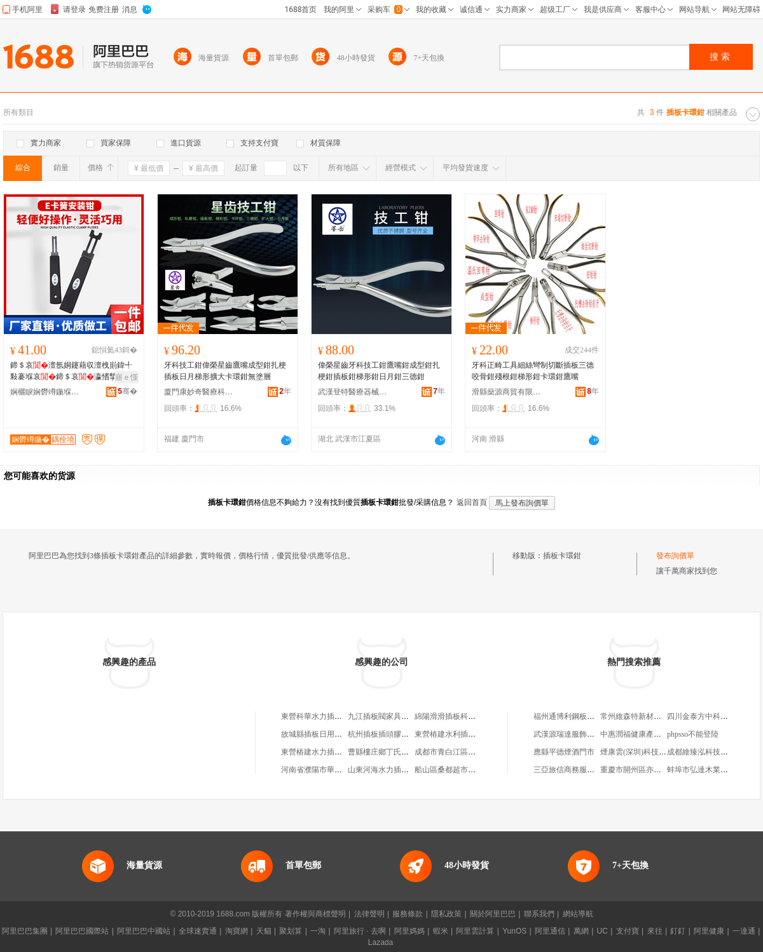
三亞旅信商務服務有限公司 (579, 769)
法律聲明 (369, 913)
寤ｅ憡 (126, 377)
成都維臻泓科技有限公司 (709, 752)
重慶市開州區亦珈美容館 (642, 769)
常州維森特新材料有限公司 (646, 716)
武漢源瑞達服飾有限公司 (575, 734)
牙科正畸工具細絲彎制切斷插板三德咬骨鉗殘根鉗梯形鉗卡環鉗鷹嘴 (533, 371)
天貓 (264, 931)
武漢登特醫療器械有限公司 (353, 391)
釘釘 (677, 931)
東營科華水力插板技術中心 (327, 716)
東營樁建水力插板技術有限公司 (334, 752)
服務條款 (407, 913)
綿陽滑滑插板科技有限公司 (460, 716)
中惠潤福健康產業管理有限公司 (653, 734)
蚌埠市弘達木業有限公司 (709, 769)
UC (602, 931)
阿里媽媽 (409, 931)
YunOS (514, 931)
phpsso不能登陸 (692, 734)
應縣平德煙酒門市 (564, 752)
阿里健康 (709, 931)
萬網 (581, 931)
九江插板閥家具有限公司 (390, 716)
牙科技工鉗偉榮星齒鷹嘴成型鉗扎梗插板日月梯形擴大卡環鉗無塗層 (225, 371)
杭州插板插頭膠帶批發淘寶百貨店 (405, 734)
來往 (655, 931)
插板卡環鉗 (562, 555)
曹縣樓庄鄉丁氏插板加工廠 (393, 752)
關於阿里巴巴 (493, 913)
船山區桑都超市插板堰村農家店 (468, 769)
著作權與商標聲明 (315, 913)
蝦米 (440, 931)
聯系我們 (539, 913)
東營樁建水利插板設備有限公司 (468, 734)
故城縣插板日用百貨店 (319, 734)
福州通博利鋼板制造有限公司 (583, 716)
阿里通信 (550, 931)
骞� (127, 391)
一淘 (318, 931)
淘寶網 (236, 931)
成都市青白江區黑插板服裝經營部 (472, 752)
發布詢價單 (675, 555)
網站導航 (578, 913)
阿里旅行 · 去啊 (360, 931)
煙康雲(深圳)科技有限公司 (644, 752)
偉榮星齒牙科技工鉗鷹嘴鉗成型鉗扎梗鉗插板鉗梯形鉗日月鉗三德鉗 (379, 371)
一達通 (743, 931)
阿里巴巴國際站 (82, 931)
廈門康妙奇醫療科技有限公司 (199, 391)
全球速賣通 (198, 931)
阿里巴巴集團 (25, 931)
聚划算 (290, 931)
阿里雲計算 (475, 931)
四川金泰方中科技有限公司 (713, 716)
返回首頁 (472, 502)
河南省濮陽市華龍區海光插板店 (334, 769)
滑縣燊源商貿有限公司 (507, 391)
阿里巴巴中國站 (143, 931)
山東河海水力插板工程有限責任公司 (409, 769)
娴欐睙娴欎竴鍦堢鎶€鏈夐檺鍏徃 (45, 391)
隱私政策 (446, 913)
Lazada (380, 942)
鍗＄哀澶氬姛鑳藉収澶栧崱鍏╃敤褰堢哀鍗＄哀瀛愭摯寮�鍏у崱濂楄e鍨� (71, 371)
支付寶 (627, 931)
